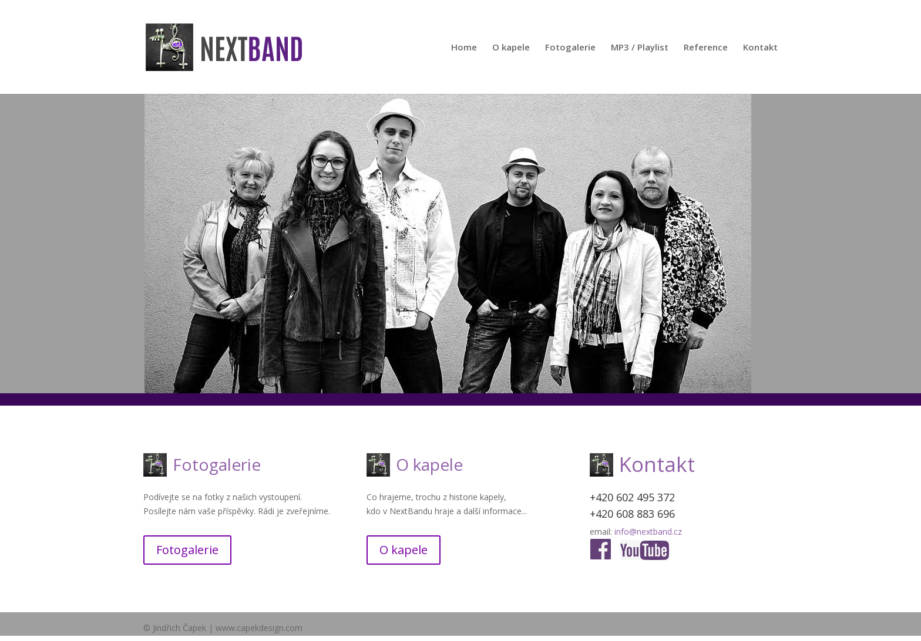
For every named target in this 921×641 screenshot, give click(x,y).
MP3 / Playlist (639, 48)
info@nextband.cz (648, 531)
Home (464, 48)
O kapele (511, 48)
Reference (706, 48)
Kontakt (760, 48)
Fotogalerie (570, 48)
